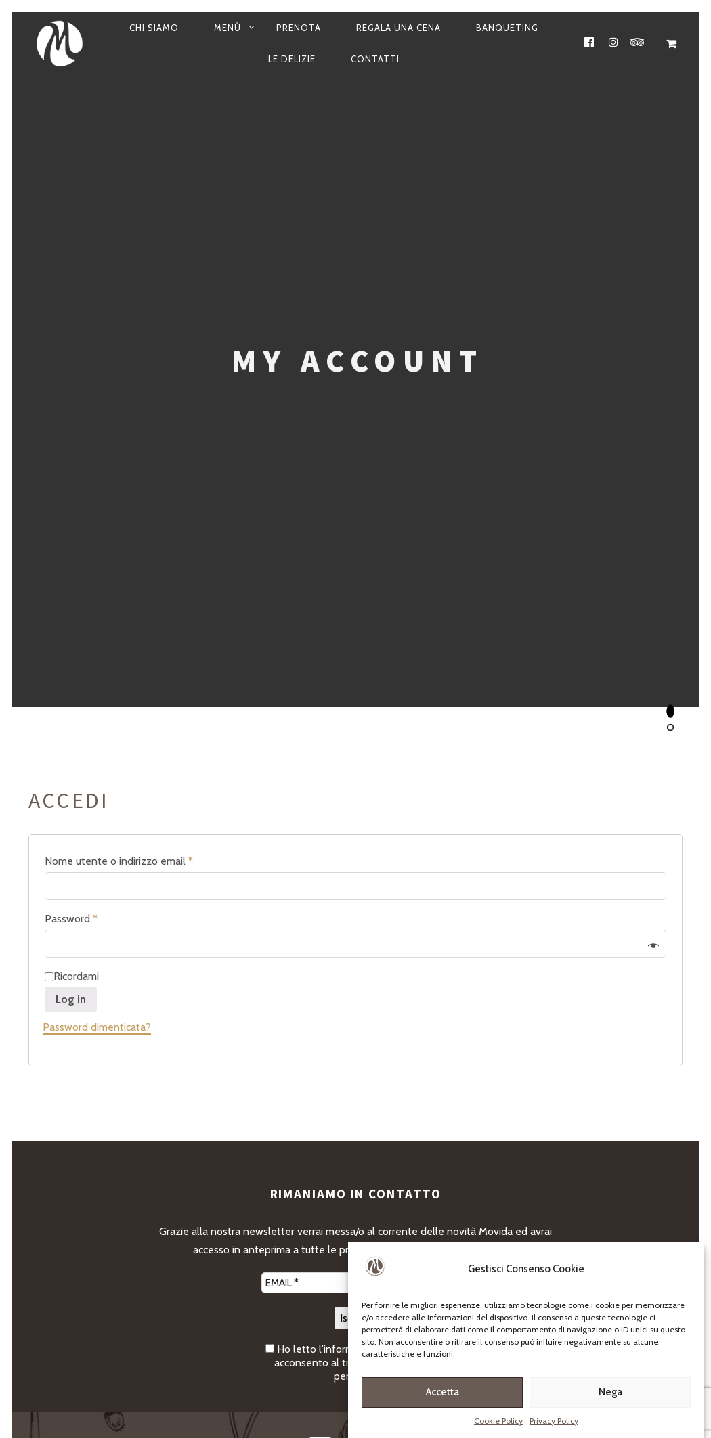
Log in (71, 999)
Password (71, 918)
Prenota (298, 27)
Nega (610, 1394)
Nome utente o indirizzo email (119, 861)
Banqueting (507, 27)
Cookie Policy (498, 1422)
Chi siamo (154, 27)
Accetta (442, 1394)
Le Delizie (292, 58)
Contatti (375, 58)
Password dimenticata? (97, 1026)
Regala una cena (398, 27)
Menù (227, 27)
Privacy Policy (554, 1422)
